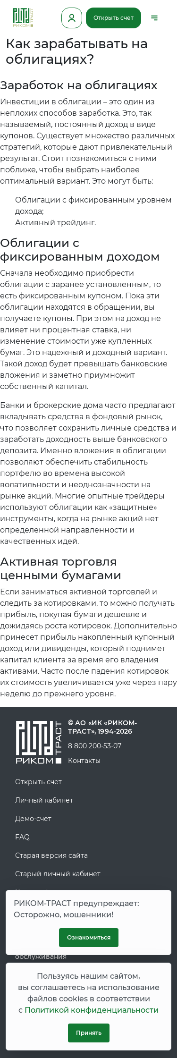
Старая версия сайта (51, 855)
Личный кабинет (44, 800)
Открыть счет (113, 17)
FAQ (22, 837)
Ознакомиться (88, 937)
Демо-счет (33, 818)
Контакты (84, 760)
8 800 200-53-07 (94, 746)
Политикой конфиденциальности (92, 1010)
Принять (88, 1032)
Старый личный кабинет (58, 874)
